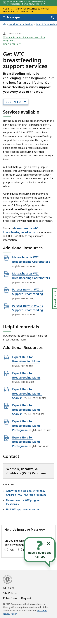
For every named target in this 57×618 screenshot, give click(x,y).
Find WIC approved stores (21, 509)
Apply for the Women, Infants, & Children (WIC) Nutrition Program (26, 492)
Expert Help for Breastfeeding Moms (26, 359)
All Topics (8, 588)
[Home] (4, 24)
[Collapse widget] (48, 543)
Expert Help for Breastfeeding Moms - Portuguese (27, 425)
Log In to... (14, 102)
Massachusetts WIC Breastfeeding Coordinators (31, 259)
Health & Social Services (21, 24)
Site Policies (10, 593)
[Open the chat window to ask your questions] (40, 549)
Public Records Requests (17, 598)
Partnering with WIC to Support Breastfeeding (27, 291)
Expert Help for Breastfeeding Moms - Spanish (27, 393)
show (10, 43)
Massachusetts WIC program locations (23, 502)
